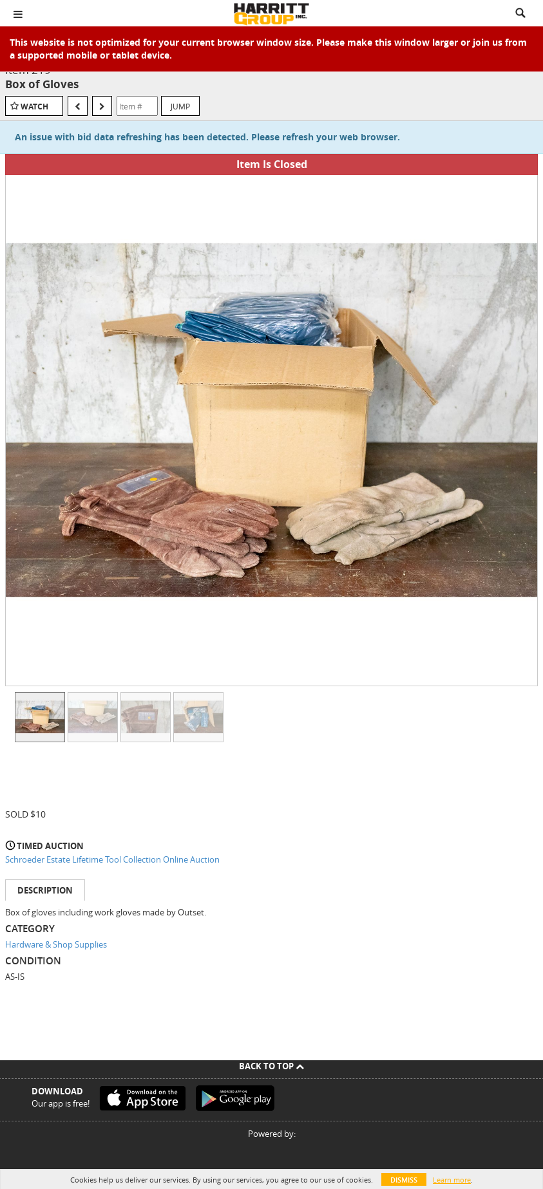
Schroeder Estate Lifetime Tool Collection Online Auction (112, 859)
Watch (34, 106)
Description (45, 890)
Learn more (452, 1179)
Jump (180, 106)
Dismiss (403, 1179)
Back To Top (271, 1066)
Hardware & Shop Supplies (56, 944)
